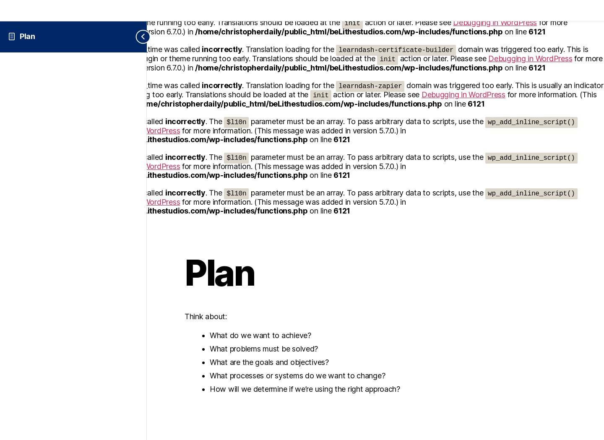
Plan (27, 36)
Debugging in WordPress (530, 58)
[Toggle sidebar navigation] (136, 36)
